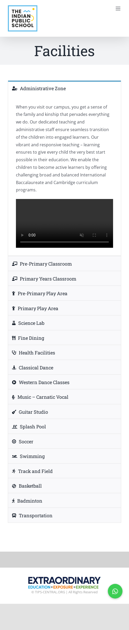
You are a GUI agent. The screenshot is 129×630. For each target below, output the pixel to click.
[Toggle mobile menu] (118, 8)
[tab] (64, 88)
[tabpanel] (64, 175)
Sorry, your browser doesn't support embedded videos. (64, 223)
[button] (115, 591)
